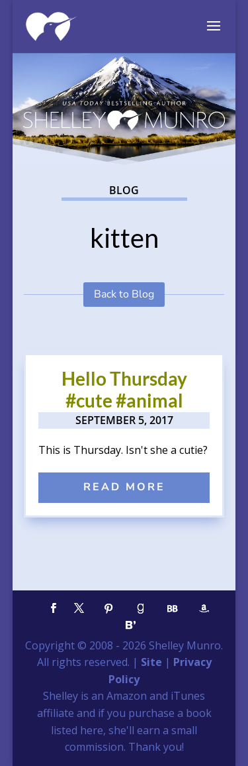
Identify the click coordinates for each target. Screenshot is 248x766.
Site (151, 662)
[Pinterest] (109, 609)
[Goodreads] (141, 609)
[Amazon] (204, 609)
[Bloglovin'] (131, 625)
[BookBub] (172, 609)
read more (124, 487)
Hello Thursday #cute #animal (124, 389)
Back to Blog (124, 294)
